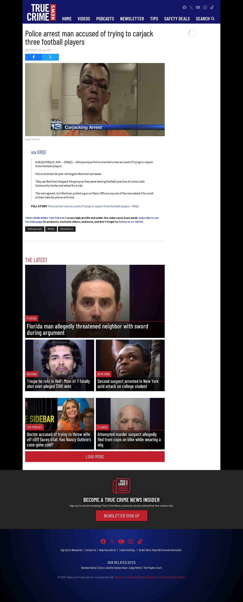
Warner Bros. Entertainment (128, 577)
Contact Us (90, 550)
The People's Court (152, 567)
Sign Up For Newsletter (72, 550)
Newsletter (132, 18)
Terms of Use (165, 577)
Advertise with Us (107, 550)
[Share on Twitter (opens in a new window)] (50, 57)
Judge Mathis (135, 567)
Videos (84, 18)
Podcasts (105, 18)
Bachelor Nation (89, 567)
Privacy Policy (150, 577)
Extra (101, 567)
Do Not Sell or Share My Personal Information (160, 550)
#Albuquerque (35, 229)
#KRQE (51, 229)
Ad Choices (179, 577)
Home (67, 18)
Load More (95, 456)
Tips (154, 18)
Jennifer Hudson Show (116, 567)
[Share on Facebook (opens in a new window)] (33, 57)
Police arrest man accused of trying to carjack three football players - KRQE (93, 206)
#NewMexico (66, 229)
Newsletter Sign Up (121, 515)
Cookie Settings (127, 550)
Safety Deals (177, 18)
